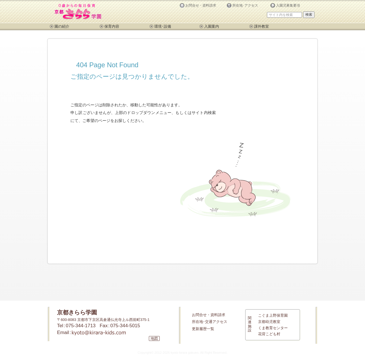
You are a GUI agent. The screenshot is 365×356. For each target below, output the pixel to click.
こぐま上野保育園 (273, 315)
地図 (154, 338)
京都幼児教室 (269, 322)
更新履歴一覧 (203, 329)
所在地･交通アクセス (209, 322)
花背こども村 (269, 334)
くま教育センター (273, 328)
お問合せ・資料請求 (208, 315)
